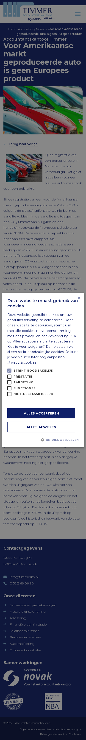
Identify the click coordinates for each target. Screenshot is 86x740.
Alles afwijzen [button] (41, 427)
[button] (43, 439)
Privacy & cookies (21, 362)
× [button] (78, 298)
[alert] (43, 370)
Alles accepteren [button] (41, 413)
